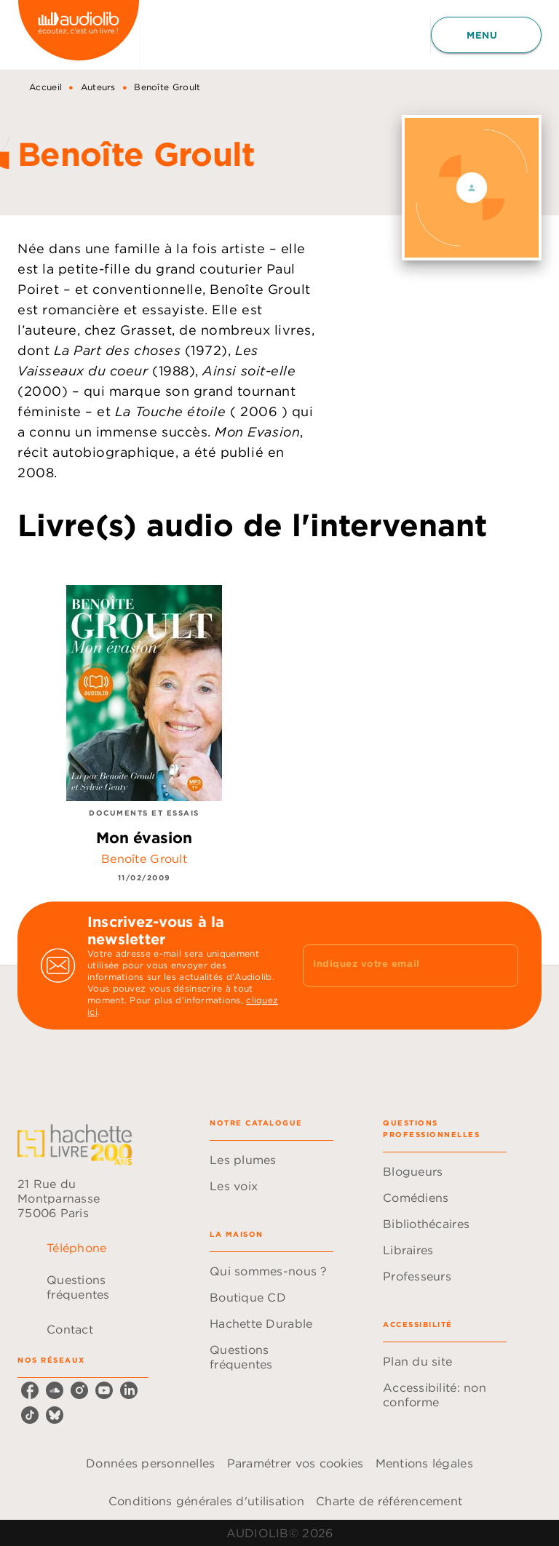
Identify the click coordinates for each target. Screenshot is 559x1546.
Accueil (45, 86)
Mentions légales (424, 1463)
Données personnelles (150, 1463)
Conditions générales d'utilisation (206, 1501)
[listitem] (29, 1390)
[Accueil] (78, 34)
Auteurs (98, 86)
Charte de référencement (389, 1501)
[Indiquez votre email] (392, 965)
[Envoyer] (500, 965)
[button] (271, 1160)
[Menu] (486, 35)
